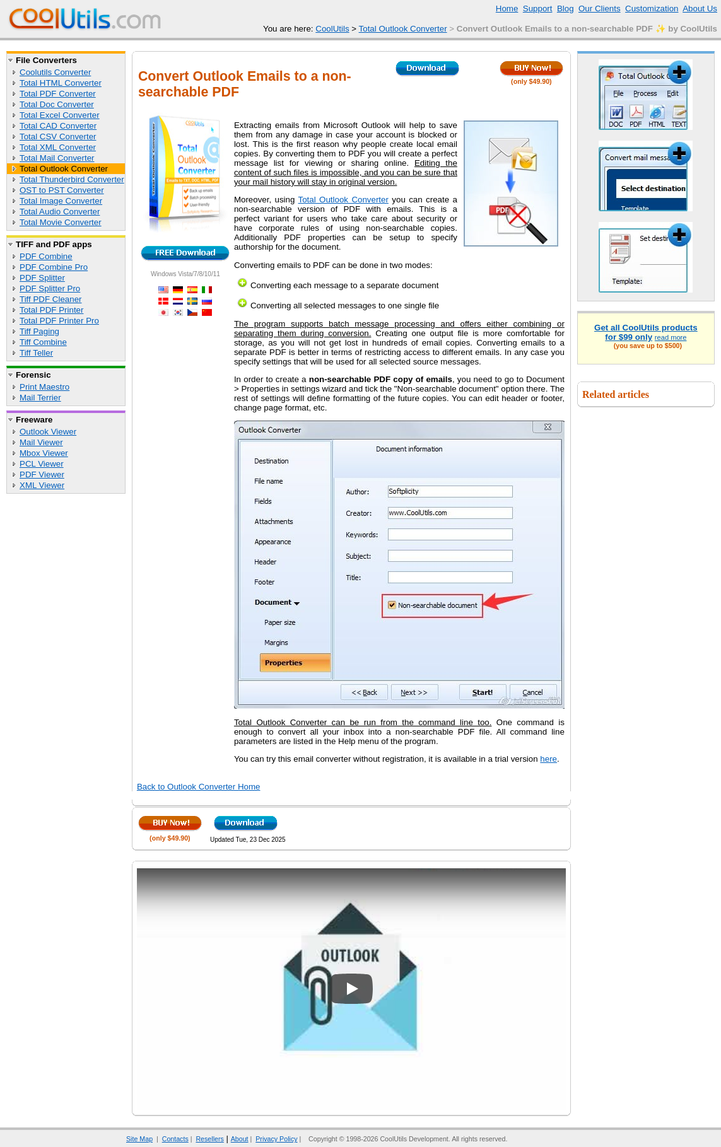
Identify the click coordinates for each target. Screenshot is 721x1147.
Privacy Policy (276, 1139)
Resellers (209, 1139)
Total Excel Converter (60, 115)
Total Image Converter (61, 201)
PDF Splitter (42, 277)
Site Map (139, 1139)
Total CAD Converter (58, 126)
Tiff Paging (39, 331)
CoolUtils (332, 28)
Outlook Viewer (48, 431)
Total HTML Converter (61, 83)
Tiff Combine (43, 342)
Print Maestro (44, 387)
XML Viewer (42, 485)
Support (538, 8)
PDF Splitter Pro (50, 288)
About (240, 1139)
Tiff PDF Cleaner (51, 299)
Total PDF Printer (51, 310)
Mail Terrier (40, 397)
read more (671, 337)
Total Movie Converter (61, 222)
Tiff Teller (36, 353)
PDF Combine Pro (54, 267)
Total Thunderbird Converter (72, 179)
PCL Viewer (42, 464)
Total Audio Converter (60, 211)
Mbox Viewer (44, 453)
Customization (651, 8)
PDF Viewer (42, 474)
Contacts (175, 1139)
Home (507, 8)
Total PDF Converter (58, 93)
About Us (700, 8)
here (548, 759)
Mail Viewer (41, 442)
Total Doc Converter (57, 104)
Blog (565, 8)
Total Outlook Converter (403, 28)
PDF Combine (46, 256)
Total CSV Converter (58, 136)
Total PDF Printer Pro (59, 320)
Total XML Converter (58, 147)
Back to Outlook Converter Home (199, 786)
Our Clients (599, 8)
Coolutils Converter (55, 72)
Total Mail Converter (57, 158)
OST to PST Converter (62, 190)
